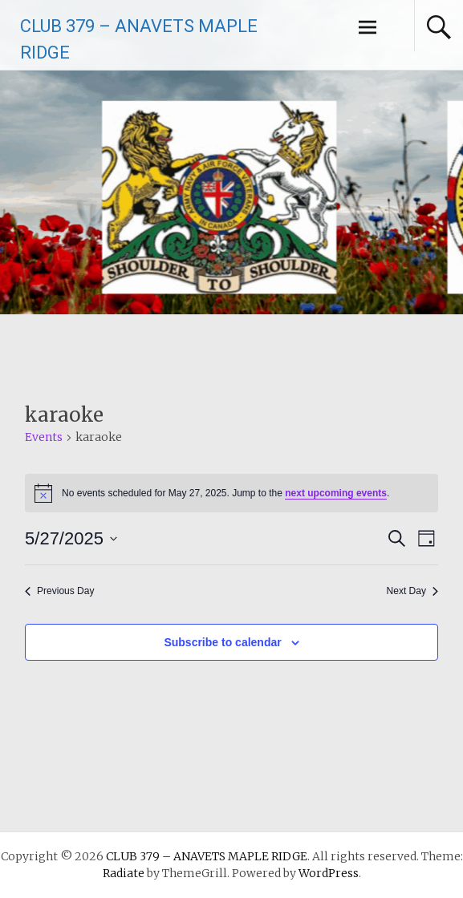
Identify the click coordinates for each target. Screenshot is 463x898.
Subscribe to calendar (222, 642)
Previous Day (59, 591)
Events (44, 437)
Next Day (412, 591)
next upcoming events (336, 493)
